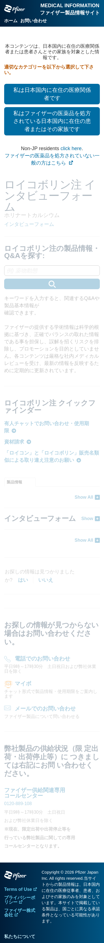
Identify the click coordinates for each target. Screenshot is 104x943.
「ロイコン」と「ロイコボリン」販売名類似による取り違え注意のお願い (51, 456)
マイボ (23, 683)
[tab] (20, 482)
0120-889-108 (18, 803)
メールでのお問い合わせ (45, 708)
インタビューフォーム (29, 224)
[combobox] (52, 277)
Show (87, 518)
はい (23, 580)
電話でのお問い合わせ (42, 658)
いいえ (45, 580)
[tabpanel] (52, 518)
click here (71, 148)
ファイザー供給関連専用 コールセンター (34, 792)
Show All (84, 497)
